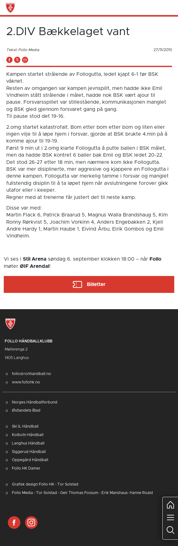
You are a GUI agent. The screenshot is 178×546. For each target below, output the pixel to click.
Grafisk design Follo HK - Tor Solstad (41, 484)
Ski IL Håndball (22, 426)
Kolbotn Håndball (24, 435)
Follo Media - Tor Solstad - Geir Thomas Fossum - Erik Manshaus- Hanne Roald (79, 493)
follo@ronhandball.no (28, 374)
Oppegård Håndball (26, 460)
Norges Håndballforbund (31, 402)
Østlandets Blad (22, 410)
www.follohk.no (22, 382)
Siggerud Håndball (25, 452)
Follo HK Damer (22, 468)
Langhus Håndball (25, 443)
